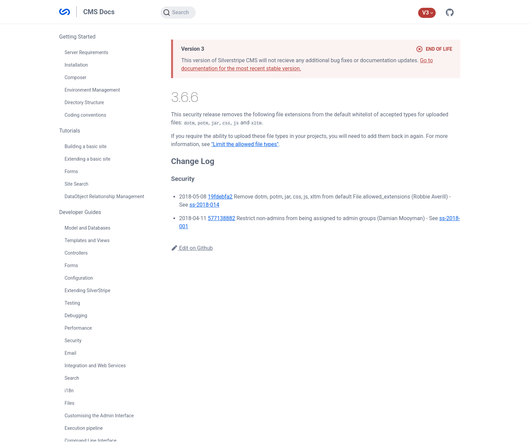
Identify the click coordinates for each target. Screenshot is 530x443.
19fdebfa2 (220, 196)
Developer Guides (80, 212)
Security (73, 340)
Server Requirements (86, 52)
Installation (76, 65)
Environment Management (92, 90)
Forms (71, 171)
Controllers (76, 253)
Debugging (76, 315)
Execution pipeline (84, 428)
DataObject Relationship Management (104, 196)
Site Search (76, 184)
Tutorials (69, 130)
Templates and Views (87, 240)
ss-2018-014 (204, 205)
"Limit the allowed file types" (245, 144)
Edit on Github (192, 248)
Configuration (79, 278)
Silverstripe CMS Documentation (64, 11)
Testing (72, 303)
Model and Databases (87, 228)
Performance (78, 328)
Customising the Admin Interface (99, 415)
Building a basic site (85, 146)
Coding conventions (85, 115)
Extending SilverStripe (87, 290)
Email (70, 353)
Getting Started (77, 36)
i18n (69, 390)
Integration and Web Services (95, 365)
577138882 (221, 218)
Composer (76, 77)
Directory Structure (84, 102)
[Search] (178, 12)
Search (72, 378)
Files (69, 403)
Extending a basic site (88, 159)
